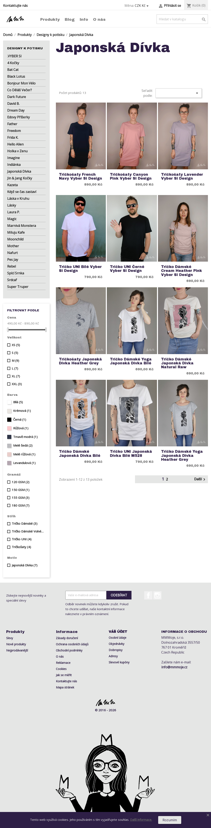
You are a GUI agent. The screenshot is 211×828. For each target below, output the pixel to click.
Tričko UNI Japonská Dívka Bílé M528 (131, 453)
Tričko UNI (21, 539)
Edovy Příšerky (18, 117)
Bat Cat (12, 69)
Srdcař (12, 280)
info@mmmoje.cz (174, 667)
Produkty (50, 19)
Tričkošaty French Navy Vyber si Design (80, 176)
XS (16, 345)
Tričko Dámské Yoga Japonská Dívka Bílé (131, 361)
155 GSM (20, 497)
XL (16, 376)
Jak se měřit (64, 675)
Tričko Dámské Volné (28, 531)
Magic (11, 219)
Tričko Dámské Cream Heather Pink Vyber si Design (181, 271)
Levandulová (24, 463)
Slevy (9, 638)
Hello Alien (15, 144)
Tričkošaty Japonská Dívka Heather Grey (80, 361)
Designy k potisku (25, 48)
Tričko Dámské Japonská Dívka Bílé (79, 453)
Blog (70, 19)
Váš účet (118, 631)
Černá (19, 419)
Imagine (13, 158)
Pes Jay (12, 259)
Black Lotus (16, 76)
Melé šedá (22, 445)
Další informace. (141, 820)
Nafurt (12, 253)
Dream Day (15, 110)
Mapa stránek (65, 687)
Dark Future (16, 97)
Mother (13, 246)
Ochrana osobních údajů (72, 644)
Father (12, 124)
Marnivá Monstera (21, 225)
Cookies (61, 669)
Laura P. (13, 212)
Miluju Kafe (16, 232)
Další (200, 479)
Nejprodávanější (17, 650)
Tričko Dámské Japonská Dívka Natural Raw (177, 363)
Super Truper (17, 286)
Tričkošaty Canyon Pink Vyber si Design (131, 176)
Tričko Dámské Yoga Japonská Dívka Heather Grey (182, 456)
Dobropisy (115, 650)
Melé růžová (24, 454)
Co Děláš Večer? (19, 90)
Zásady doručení (67, 638)
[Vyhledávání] (182, 19)
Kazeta (12, 185)
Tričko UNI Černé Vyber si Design (127, 269)
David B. (13, 103)
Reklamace (63, 663)
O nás (99, 19)
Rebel (11, 266)
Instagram (157, 595)
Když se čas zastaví (21, 191)
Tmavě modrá (25, 437)
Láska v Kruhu (18, 198)
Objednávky (116, 644)
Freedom (14, 130)
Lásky (11, 205)
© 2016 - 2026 (105, 710)
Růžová (20, 428)
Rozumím (170, 820)
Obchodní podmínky (69, 650)
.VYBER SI (14, 56)
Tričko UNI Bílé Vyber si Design (80, 269)
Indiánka (14, 164)
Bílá (18, 402)
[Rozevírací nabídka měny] (142, 5)
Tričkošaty (21, 547)
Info (84, 19)
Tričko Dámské (24, 523)
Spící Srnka (15, 273)
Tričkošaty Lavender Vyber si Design (182, 176)
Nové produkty (16, 644)
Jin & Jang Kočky (19, 178)
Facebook (148, 595)
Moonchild (15, 239)
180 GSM (20, 505)
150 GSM (20, 490)
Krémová (22, 411)
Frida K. (12, 137)
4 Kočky (13, 63)
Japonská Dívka (19, 171)
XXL (17, 384)
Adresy (113, 656)
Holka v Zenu (17, 151)
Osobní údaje (117, 638)
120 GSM (20, 482)
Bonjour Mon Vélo (21, 83)
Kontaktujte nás (15, 5)
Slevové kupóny (119, 662)
